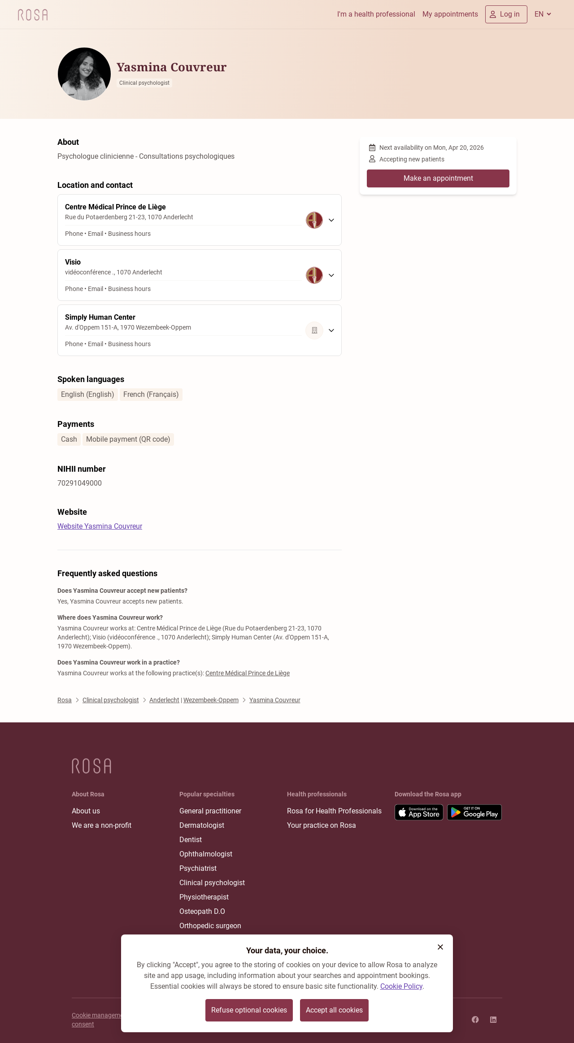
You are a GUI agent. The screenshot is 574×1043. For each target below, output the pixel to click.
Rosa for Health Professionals (334, 811)
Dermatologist (201, 825)
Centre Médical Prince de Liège (247, 673)
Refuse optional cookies (249, 1010)
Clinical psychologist (212, 882)
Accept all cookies (334, 1010)
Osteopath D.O (202, 911)
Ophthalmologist (205, 854)
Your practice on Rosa (321, 825)
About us (86, 811)
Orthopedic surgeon (210, 925)
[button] (440, 947)
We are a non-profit (101, 825)
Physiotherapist (204, 897)
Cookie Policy (401, 986)
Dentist (190, 839)
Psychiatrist (198, 868)
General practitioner (210, 811)
